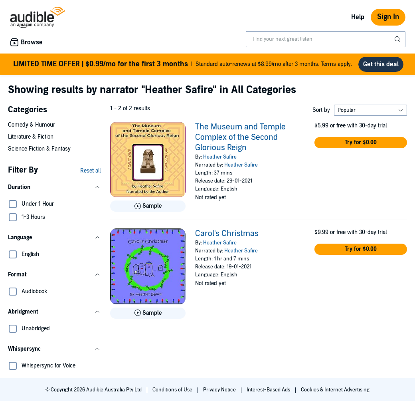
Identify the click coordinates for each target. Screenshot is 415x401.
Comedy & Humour (31, 124)
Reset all (90, 170)
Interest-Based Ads (269, 390)
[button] (54, 187)
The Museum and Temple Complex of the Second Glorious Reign (240, 137)
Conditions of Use (173, 390)
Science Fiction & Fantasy (39, 148)
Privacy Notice (220, 390)
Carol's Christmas (227, 233)
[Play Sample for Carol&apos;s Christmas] (148, 313)
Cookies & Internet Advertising (335, 390)
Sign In (388, 17)
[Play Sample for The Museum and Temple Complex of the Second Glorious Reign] (148, 206)
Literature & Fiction (30, 136)
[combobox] (325, 39)
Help (357, 17)
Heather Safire (220, 157)
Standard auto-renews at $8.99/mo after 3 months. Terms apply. (182, 64)
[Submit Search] (398, 39)
